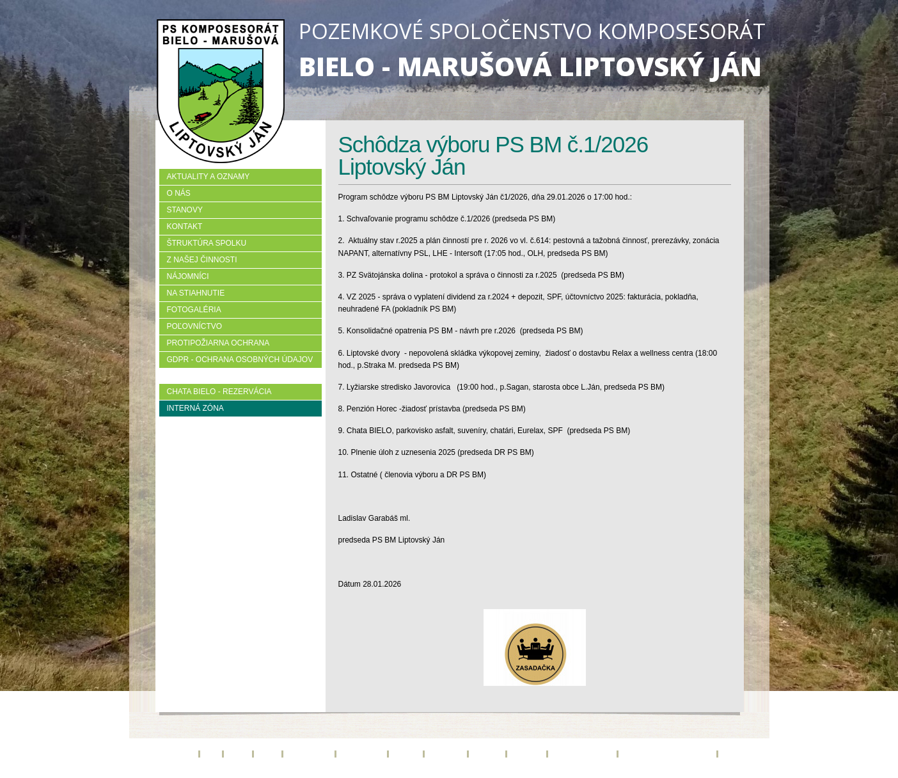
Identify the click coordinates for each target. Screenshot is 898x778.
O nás (179, 193)
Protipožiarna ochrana (218, 342)
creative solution (485, 774)
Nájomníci (188, 276)
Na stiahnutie (196, 293)
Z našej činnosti (202, 259)
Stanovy (185, 209)
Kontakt (185, 226)
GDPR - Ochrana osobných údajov (240, 359)
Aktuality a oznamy (208, 176)
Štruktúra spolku (207, 243)
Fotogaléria (194, 309)
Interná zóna (195, 408)
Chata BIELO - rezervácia (219, 391)
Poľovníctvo (195, 326)
